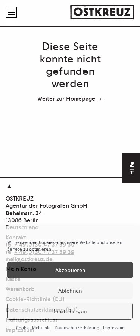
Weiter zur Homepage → (70, 98)
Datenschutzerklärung (77, 327)
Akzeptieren (70, 270)
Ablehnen (70, 290)
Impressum (113, 327)
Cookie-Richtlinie (33, 327)
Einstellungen (70, 311)
